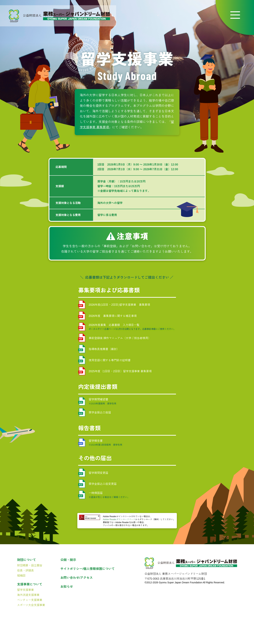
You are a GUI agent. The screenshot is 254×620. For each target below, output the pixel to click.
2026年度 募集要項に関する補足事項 (107, 315)
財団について (26, 560)
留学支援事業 (25, 589)
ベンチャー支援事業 (29, 600)
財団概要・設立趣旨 (29, 565)
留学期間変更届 (93, 472)
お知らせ (66, 586)
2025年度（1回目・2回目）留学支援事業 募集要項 (115, 371)
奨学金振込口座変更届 (97, 483)
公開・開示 (68, 560)
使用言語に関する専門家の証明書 (104, 360)
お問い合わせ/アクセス (76, 577)
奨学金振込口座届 (94, 412)
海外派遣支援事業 (28, 594)
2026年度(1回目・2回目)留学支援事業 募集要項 (114, 304)
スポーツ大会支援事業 (31, 605)
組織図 (21, 575)
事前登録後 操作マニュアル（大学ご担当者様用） (114, 337)
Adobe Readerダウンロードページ (119, 519)
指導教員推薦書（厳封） (98, 349)
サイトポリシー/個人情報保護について (87, 569)
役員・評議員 (25, 570)
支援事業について (29, 584)
